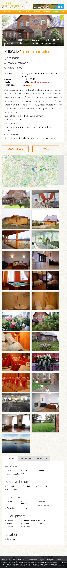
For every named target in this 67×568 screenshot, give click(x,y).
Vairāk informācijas (17, 566)
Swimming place (12, 474)
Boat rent (25, 474)
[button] (33, 169)
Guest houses (6, 12)
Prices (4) (26, 458)
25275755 (13, 58)
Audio (8, 524)
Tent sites (10, 508)
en (26, 2)
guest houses (6, 560)
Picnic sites (26, 508)
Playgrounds (11, 490)
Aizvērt (63, 562)
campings (50, 560)
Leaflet (49, 185)
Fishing (40, 471)
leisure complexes (18, 560)
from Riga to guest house (41, 82)
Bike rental (41, 486)
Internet (40, 524)
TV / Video (41, 520)
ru (23, 2)
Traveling (37, 12)
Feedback (46, 12)
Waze (46, 149)
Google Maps (15, 149)
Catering (40, 502)
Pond (24, 471)
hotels (42, 560)
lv (20, 2)
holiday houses (32, 560)
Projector (9, 527)
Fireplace (25, 527)
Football (9, 486)
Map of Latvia (18, 12)
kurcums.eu (14, 67)
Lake (8, 471)
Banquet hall (11, 520)
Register (56, 12)
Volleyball (25, 486)
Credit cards (11, 539)
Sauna (8, 502)
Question (42, 458)
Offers (28, 12)
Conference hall (28, 520)
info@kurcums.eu (18, 63)
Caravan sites (42, 505)
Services (9, 458)
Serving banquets (24, 502)
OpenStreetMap (55, 185)
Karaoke (25, 524)
